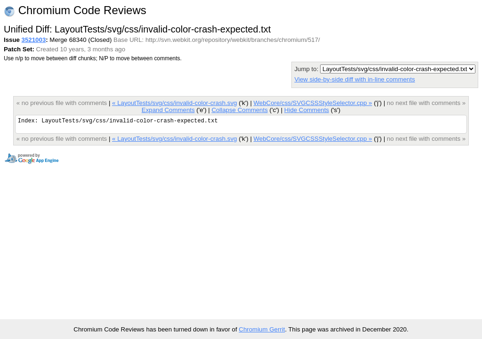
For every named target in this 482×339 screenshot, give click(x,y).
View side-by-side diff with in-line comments (354, 79)
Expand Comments (168, 109)
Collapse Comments (239, 109)
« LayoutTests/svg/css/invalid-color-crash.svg (174, 102)
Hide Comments (306, 109)
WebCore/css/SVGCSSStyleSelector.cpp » (313, 102)
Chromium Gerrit (262, 329)
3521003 (34, 39)
